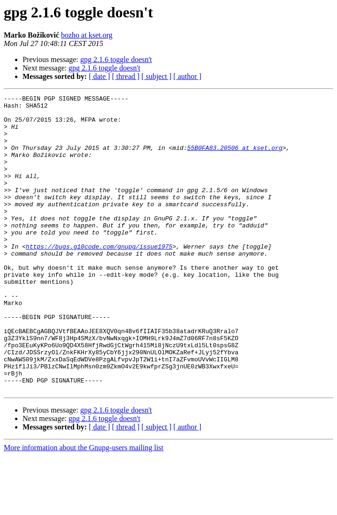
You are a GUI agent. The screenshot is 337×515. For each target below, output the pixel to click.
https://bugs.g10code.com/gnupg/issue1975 (99, 277)
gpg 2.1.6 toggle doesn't (116, 59)
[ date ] (99, 76)
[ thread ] (126, 76)
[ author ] (187, 76)
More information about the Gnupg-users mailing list (84, 507)
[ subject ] (156, 76)
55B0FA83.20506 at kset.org (234, 159)
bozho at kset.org (86, 35)
